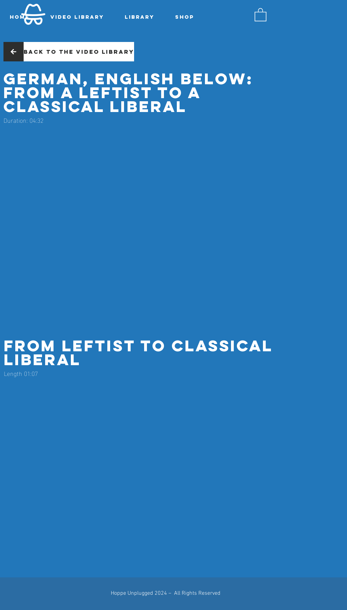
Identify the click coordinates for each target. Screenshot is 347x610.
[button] (260, 14)
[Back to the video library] (79, 51)
